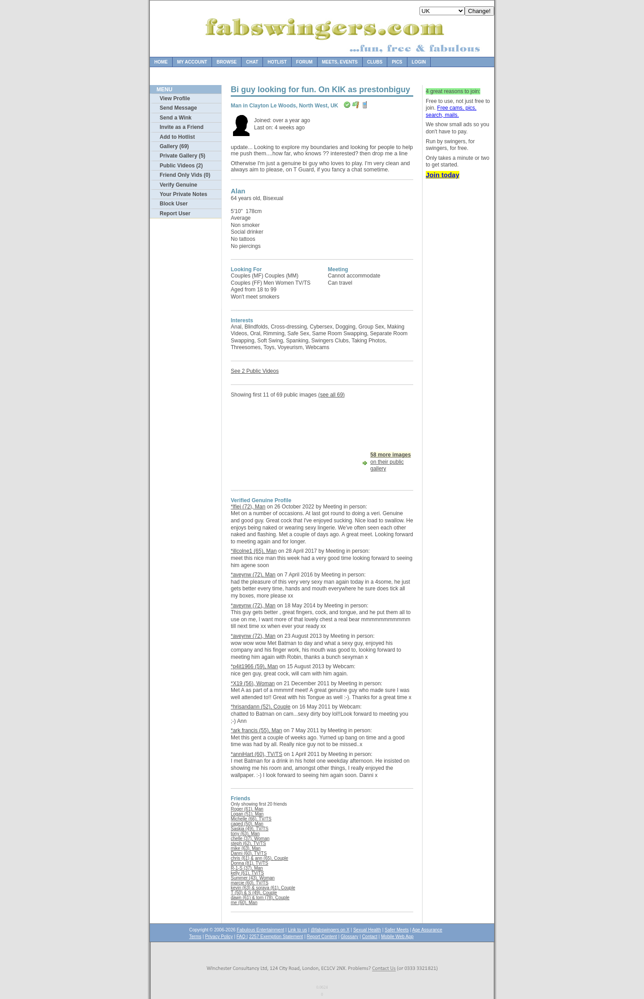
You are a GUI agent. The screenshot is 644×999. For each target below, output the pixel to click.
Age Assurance (427, 929)
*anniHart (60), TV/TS (256, 754)
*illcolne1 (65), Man (254, 551)
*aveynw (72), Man (253, 575)
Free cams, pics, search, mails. (451, 111)
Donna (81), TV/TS (249, 863)
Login (419, 62)
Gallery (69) (174, 146)
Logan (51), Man (247, 813)
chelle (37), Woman (250, 838)
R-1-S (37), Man (247, 868)
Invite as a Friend (181, 127)
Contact (369, 936)
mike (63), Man (246, 848)
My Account (192, 62)
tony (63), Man (245, 833)
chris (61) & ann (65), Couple (259, 858)
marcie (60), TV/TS (249, 882)
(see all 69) (331, 395)
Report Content (322, 936)
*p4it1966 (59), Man (254, 666)
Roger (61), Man (247, 809)
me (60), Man (244, 902)
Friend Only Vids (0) (185, 175)
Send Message (178, 108)
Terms (195, 936)
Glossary (349, 936)
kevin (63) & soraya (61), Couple (263, 887)
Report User (175, 213)
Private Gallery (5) (182, 156)
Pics (397, 62)
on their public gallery (390, 462)
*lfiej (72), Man (248, 507)
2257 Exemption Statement (276, 936)
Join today (442, 175)
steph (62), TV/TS (248, 843)
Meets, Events (340, 62)
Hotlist (277, 62)
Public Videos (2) (181, 165)
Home (161, 62)
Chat (252, 62)
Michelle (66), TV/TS (251, 818)
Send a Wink (175, 118)
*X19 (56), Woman (253, 683)
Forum (304, 62)
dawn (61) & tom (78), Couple (260, 897)
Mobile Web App (397, 936)
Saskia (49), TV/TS (249, 828)
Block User (174, 204)
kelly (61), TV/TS (247, 873)
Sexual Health (367, 929)
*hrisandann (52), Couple (260, 707)
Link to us (297, 929)
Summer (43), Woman (253, 877)
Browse (226, 62)
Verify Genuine (178, 185)
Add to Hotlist (177, 137)
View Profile (175, 98)
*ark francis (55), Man (256, 730)
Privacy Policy (219, 936)
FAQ (242, 936)
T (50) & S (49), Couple (254, 892)
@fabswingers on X (330, 929)
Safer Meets (397, 929)
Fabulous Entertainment (260, 929)
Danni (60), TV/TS (249, 853)
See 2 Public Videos (255, 371)
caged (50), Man (247, 823)
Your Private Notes (183, 194)
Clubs (374, 62)
